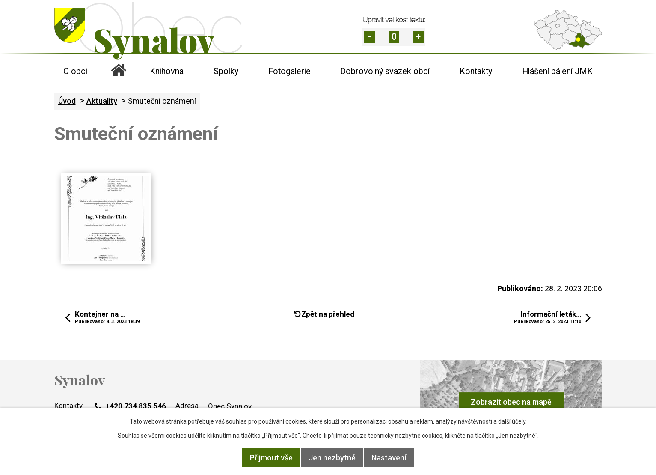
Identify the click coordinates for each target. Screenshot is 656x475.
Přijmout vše (271, 457)
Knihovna (167, 71)
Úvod (118, 71)
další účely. (512, 421)
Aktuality (101, 100)
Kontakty (476, 71)
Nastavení (388, 457)
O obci (75, 71)
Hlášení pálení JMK (557, 71)
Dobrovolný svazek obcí (385, 71)
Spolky (226, 71)
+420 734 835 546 (130, 406)
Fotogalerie (289, 71)
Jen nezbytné (332, 457)
